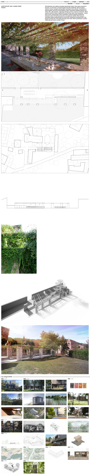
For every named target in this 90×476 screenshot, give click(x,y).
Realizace (86, 3)
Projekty (66, 1)
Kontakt (81, 1)
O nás (74, 1)
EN (88, 1)
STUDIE (78, 3)
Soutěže (70, 3)
